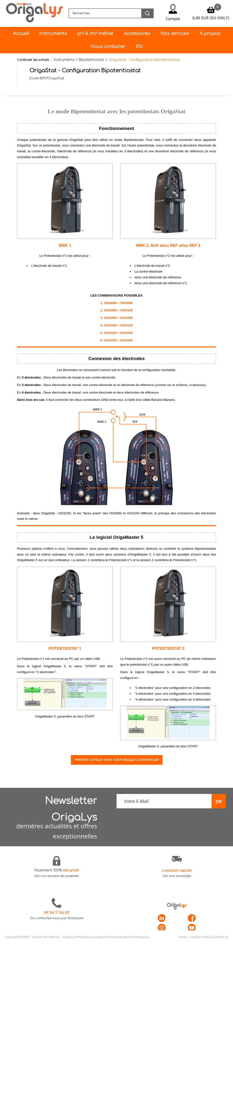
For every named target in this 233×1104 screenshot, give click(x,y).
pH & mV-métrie (95, 33)
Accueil (21, 33)
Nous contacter (108, 46)
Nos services (175, 33)
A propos (210, 33)
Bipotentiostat (91, 60)
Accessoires (137, 33)
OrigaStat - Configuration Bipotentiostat (144, 60)
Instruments (53, 33)
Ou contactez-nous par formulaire (56, 918)
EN (139, 46)
